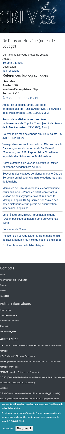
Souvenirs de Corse (14, 229)
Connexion (5, 326)
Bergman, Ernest (12, 62)
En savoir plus (15, 421)
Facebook (4, 296)
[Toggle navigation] (4, 29)
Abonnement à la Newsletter (13, 280)
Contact (3, 285)
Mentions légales (8, 331)
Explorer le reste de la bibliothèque (23, 245)
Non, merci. (24, 428)
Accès (3, 274)
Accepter (8, 428)
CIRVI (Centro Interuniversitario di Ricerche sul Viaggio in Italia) (30, 393)
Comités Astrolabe (8, 315)
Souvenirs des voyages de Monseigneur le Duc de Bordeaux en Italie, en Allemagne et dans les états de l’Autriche (32, 177)
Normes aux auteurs (9, 320)
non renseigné (10, 70)
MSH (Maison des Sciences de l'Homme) (19, 372)
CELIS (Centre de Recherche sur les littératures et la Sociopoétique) (32, 377)
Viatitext (4, 388)
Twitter (3, 290)
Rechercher (5, 310)
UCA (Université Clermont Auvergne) (17, 356)
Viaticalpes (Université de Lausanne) (17, 382)
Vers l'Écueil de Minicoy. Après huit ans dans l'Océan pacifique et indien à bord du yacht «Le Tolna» (30, 218)
